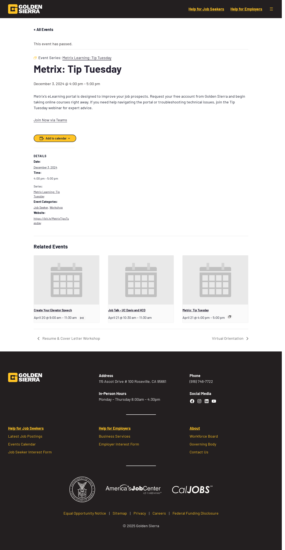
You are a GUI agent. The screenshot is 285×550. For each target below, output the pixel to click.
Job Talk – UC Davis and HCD (126, 310)
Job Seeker (41, 207)
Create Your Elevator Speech (53, 310)
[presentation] (66, 280)
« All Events (43, 29)
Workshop (56, 207)
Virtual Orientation (228, 338)
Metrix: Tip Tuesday (196, 310)
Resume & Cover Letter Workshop (71, 338)
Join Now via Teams (50, 120)
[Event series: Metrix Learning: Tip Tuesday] (229, 316)
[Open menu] (271, 9)
